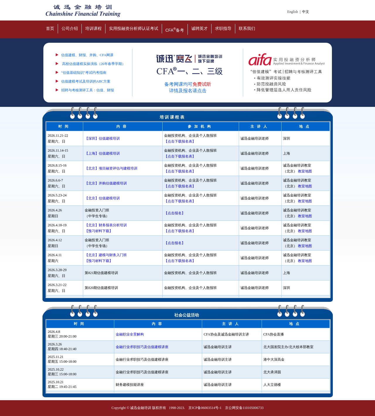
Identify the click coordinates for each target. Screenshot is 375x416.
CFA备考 (175, 29)
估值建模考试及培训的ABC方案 (86, 81)
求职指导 (223, 28)
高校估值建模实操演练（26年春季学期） (93, 64)
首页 (50, 28)
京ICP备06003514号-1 (204, 408)
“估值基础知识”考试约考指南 (84, 73)
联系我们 (247, 28)
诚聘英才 (199, 28)
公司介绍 (70, 28)
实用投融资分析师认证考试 (133, 28)
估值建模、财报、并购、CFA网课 (87, 55)
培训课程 (93, 28)
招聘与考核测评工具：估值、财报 (87, 90)
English (292, 12)
